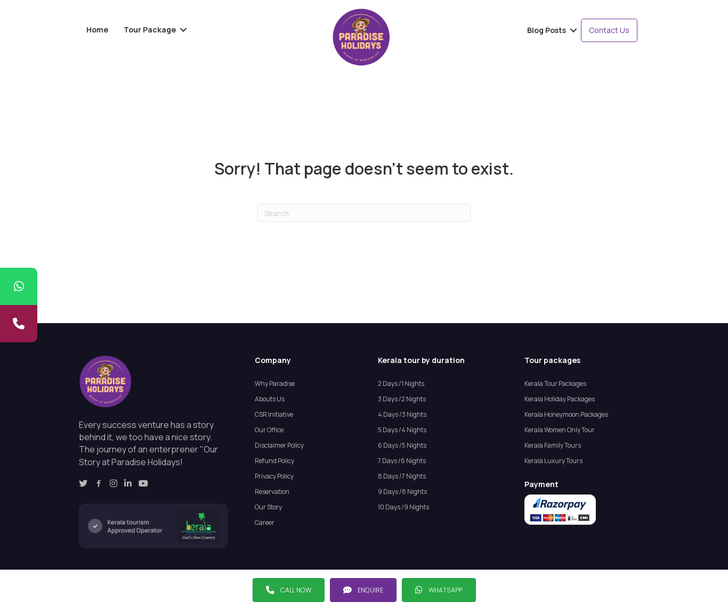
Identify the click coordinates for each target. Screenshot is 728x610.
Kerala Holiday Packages (559, 398)
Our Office (269, 429)
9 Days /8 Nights (402, 491)
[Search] (364, 213)
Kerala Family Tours (552, 445)
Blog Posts (546, 30)
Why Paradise (275, 383)
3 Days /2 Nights (402, 398)
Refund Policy (274, 460)
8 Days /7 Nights (402, 476)
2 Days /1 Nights (401, 383)
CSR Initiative (274, 414)
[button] (289, 590)
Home (97, 29)
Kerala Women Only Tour (559, 429)
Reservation (272, 491)
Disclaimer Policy (279, 445)
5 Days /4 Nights (402, 429)
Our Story (268, 507)
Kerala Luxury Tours (553, 460)
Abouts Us (270, 398)
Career (264, 522)
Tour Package (150, 29)
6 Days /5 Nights (402, 445)
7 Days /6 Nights (402, 460)
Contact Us (609, 30)
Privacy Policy (274, 476)
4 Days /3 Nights (402, 414)
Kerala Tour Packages (555, 383)
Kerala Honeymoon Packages (566, 414)
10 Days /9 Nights (403, 507)
